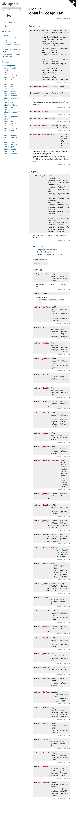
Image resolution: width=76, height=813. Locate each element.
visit (61, 300)
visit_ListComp (10, 128)
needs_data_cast (9, 38)
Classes (5, 61)
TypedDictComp (62, 507)
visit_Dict (8, 103)
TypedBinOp (58, 377)
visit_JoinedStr (11, 123)
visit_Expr (8, 107)
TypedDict (63, 494)
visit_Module (9, 130)
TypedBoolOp (60, 390)
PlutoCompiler (9, 66)
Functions (6, 31)
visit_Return (9, 142)
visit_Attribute (11, 82)
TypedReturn (60, 710)
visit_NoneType (10, 135)
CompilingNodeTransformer (46, 250)
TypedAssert (60, 329)
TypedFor (61, 534)
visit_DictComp (10, 105)
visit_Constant (10, 96)
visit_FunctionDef (11, 117)
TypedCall (63, 401)
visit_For (8, 110)
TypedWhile (58, 769)
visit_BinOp (9, 84)
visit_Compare (10, 93)
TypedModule (60, 656)
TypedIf (60, 584)
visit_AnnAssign (11, 75)
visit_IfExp (9, 121)
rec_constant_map (10, 42)
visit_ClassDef (10, 91)
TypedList (63, 627)
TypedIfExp (58, 599)
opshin (10, 4)
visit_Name (8, 133)
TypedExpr (63, 521)
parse (5, 40)
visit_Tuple (9, 147)
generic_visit (10, 68)
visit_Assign (9, 79)
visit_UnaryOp (10, 149)
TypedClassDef (62, 415)
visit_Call (8, 89)
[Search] (11, 9)
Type (54, 86)
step (6, 70)
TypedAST (59, 276)
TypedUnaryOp (61, 755)
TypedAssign (60, 345)
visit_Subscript (11, 144)
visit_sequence (10, 154)
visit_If (7, 119)
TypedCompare (61, 435)
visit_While (9, 151)
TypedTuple (58, 741)
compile (6, 35)
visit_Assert (9, 77)
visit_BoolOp (9, 86)
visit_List (8, 126)
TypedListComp (62, 640)
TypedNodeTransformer (45, 252)
